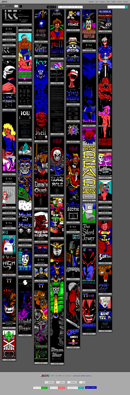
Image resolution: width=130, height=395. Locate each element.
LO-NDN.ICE (9, 207)
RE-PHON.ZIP (25, 245)
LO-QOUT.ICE (57, 238)
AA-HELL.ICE (57, 58)
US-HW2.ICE (89, 333)
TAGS (108, 2)
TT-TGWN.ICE (73, 347)
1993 (3, 6)
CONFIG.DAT (25, 30)
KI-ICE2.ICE (73, 141)
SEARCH (126, 2)
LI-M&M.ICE (25, 239)
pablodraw (61, 387)
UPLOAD (102, 2)
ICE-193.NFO (57, 134)
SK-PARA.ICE (41, 255)
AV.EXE (9, 34)
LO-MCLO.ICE (105, 201)
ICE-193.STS (25, 139)
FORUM (114, 2)
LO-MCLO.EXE (9, 183)
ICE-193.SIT (73, 121)
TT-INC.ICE (9, 327)
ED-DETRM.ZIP (9, 45)
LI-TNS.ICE (73, 222)
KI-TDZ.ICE (89, 200)
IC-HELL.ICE (41, 141)
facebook (50, 382)
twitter (62, 382)
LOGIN (119, 2)
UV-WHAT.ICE (105, 331)
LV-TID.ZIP (105, 207)
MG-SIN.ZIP (9, 213)
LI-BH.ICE (57, 195)
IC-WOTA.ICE (73, 104)
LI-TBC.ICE (41, 208)
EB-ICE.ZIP (9, 39)
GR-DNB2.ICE (89, 125)
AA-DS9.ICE (41, 41)
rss (83, 382)
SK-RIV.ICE (89, 290)
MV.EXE (9, 228)
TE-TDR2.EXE (41, 265)
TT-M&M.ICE (25, 335)
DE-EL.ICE (25, 82)
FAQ (97, 2)
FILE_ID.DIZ (9, 56)
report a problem (91, 387)
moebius (81, 387)
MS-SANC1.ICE (105, 263)
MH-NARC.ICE (41, 241)
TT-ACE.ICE (41, 280)
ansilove (44, 387)
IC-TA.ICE (9, 109)
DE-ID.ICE (105, 150)
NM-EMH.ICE (9, 274)
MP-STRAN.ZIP (105, 218)
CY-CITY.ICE (73, 66)
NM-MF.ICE (73, 279)
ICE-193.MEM (25, 106)
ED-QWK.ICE (41, 56)
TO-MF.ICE (105, 293)
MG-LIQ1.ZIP (105, 212)
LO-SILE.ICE (89, 245)
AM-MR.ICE (105, 31)
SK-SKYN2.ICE (25, 276)
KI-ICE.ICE (9, 174)
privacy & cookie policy (82, 376)
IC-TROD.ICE (57, 83)
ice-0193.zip (17, 24)
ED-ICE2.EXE (89, 50)
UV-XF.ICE (9, 359)
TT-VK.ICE (41, 363)
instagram (73, 382)
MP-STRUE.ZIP (9, 218)
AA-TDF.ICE (73, 30)
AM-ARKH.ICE (89, 40)
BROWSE (91, 2)
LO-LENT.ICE (105, 177)
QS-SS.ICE (57, 363)
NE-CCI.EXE (73, 232)
